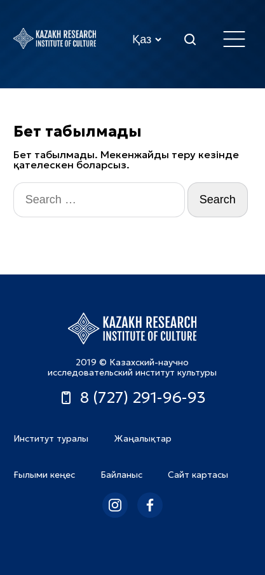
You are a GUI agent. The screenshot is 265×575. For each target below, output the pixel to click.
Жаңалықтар (143, 438)
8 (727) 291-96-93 (132, 397)
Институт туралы (50, 438)
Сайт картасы (198, 474)
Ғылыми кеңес (44, 474)
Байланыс (121, 474)
